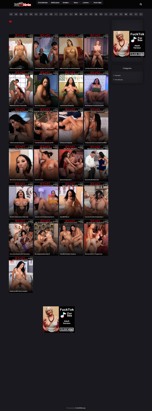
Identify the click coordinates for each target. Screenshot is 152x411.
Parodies (118, 75)
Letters (76, 4)
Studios (56, 4)
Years (66, 4)
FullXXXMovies (80, 408)
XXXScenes (46, 4)
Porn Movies (34, 4)
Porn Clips (87, 4)
